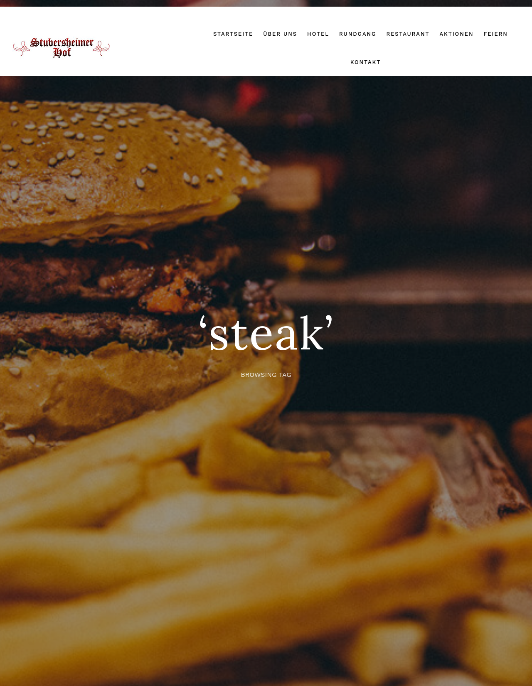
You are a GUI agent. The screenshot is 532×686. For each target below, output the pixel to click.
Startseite (233, 34)
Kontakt (365, 62)
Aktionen (456, 34)
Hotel (318, 34)
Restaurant (407, 34)
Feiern (495, 34)
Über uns (280, 34)
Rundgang (358, 34)
